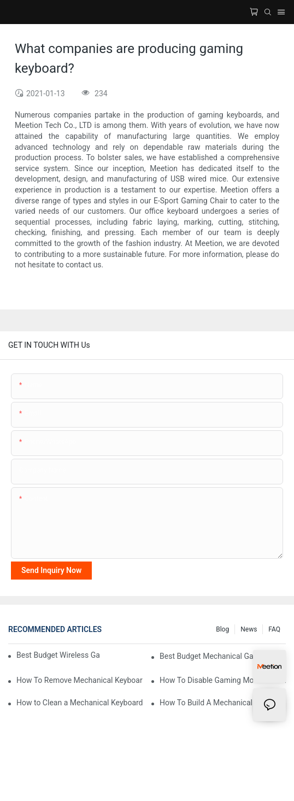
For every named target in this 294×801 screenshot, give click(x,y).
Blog (222, 629)
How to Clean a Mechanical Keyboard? (79, 702)
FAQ (274, 629)
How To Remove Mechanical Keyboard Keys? (79, 680)
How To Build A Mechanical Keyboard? (223, 702)
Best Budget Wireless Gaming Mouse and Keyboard (57, 655)
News (248, 629)
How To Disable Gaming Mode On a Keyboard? (223, 680)
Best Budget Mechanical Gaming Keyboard (223, 656)
